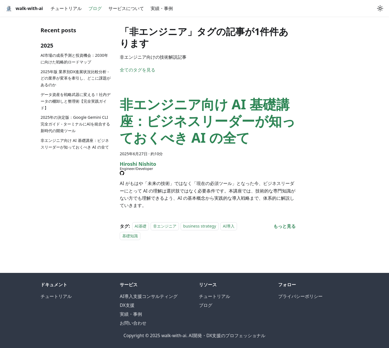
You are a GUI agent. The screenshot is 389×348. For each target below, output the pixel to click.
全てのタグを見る (137, 70)
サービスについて (126, 8)
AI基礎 (140, 226)
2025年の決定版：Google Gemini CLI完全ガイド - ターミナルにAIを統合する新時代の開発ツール (75, 124)
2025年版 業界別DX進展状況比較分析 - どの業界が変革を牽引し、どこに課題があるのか (76, 78)
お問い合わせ (133, 323)
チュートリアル (66, 8)
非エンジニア (164, 226)
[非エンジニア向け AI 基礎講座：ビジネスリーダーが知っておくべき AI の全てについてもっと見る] (284, 226)
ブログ (95, 8)
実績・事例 (162, 8)
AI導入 (229, 226)
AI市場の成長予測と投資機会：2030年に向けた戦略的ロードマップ (74, 59)
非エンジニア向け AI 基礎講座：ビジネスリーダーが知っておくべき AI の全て (75, 144)
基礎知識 (130, 235)
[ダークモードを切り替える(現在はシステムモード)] (380, 8)
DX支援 (127, 305)
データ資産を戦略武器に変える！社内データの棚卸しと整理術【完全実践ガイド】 (76, 101)
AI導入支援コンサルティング (149, 296)
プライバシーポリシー (300, 296)
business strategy (199, 226)
